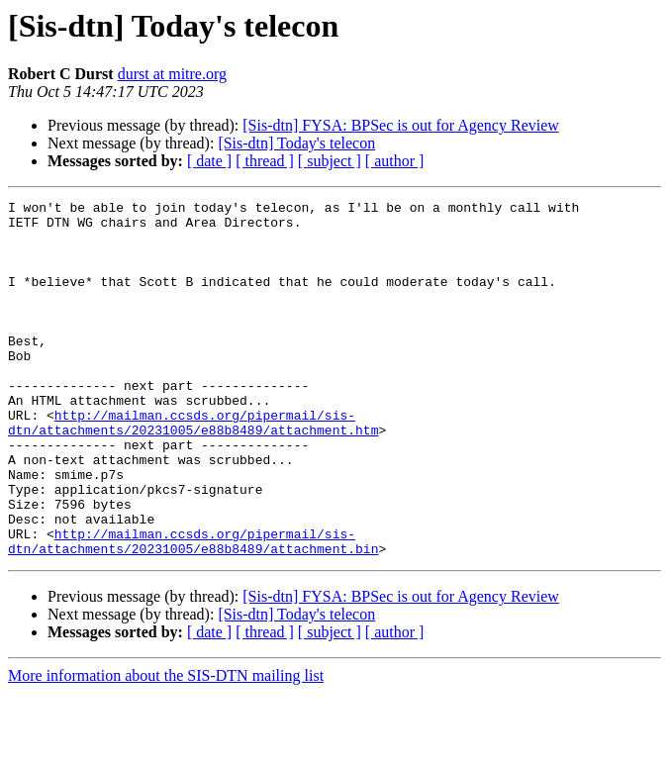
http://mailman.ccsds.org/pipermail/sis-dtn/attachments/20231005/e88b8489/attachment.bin (193, 610)
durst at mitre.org (172, 73)
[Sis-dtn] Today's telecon (296, 143)
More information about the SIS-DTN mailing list (166, 746)
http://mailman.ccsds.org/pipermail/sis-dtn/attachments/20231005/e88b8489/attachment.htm (193, 468)
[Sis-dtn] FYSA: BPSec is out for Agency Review (400, 125)
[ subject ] (329, 160)
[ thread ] (265, 160)
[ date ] (209, 160)
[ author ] (395, 160)
